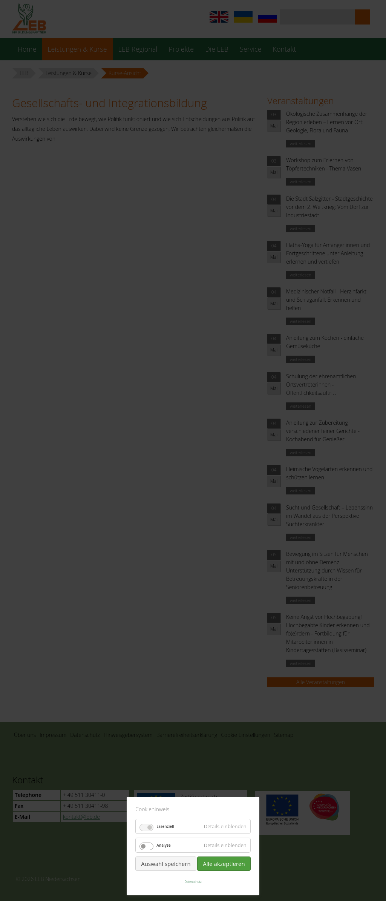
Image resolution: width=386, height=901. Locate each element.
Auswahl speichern (165, 863)
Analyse (163, 845)
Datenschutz (193, 882)
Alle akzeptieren (224, 863)
